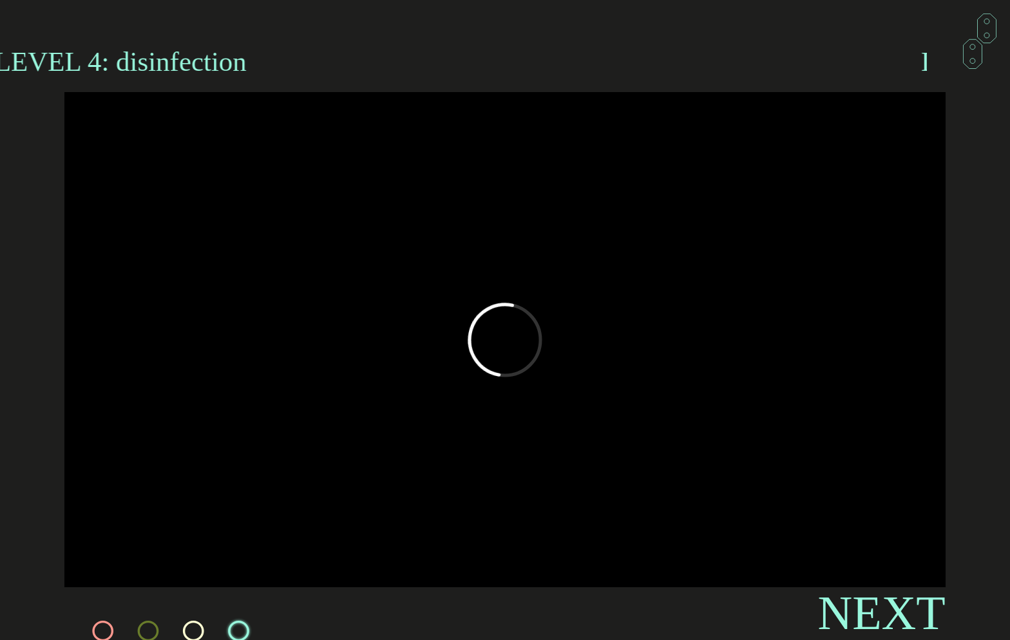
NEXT (881, 613)
